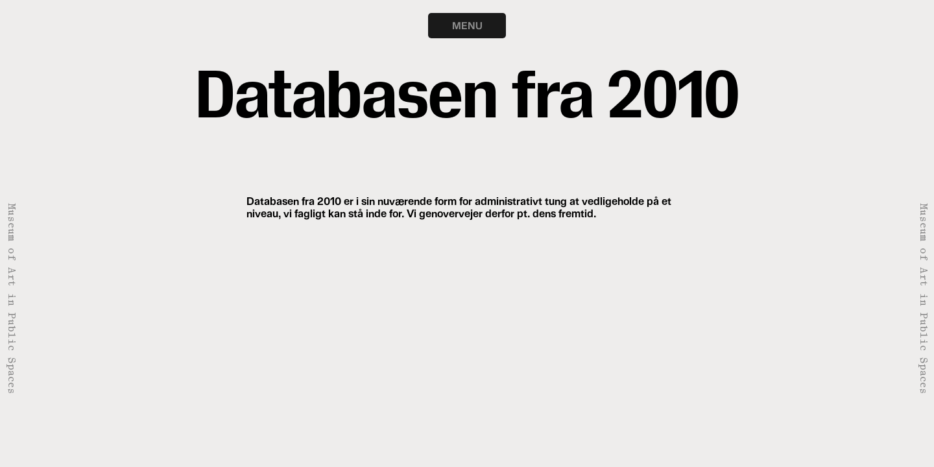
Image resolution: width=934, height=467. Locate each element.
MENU (467, 25)
